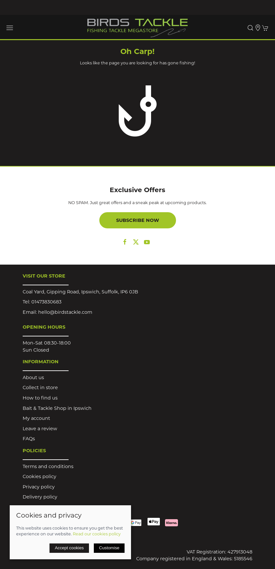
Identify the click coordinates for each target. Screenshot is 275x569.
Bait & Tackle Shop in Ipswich (57, 408)
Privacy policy (39, 487)
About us (33, 377)
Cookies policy (39, 476)
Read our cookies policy (97, 533)
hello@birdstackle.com (65, 312)
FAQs (29, 439)
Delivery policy (40, 497)
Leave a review (40, 429)
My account (36, 418)
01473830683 (46, 302)
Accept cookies (69, 547)
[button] (9, 28)
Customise (109, 547)
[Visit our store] (258, 28)
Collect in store (40, 387)
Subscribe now (137, 220)
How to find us (40, 398)
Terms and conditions (48, 466)
